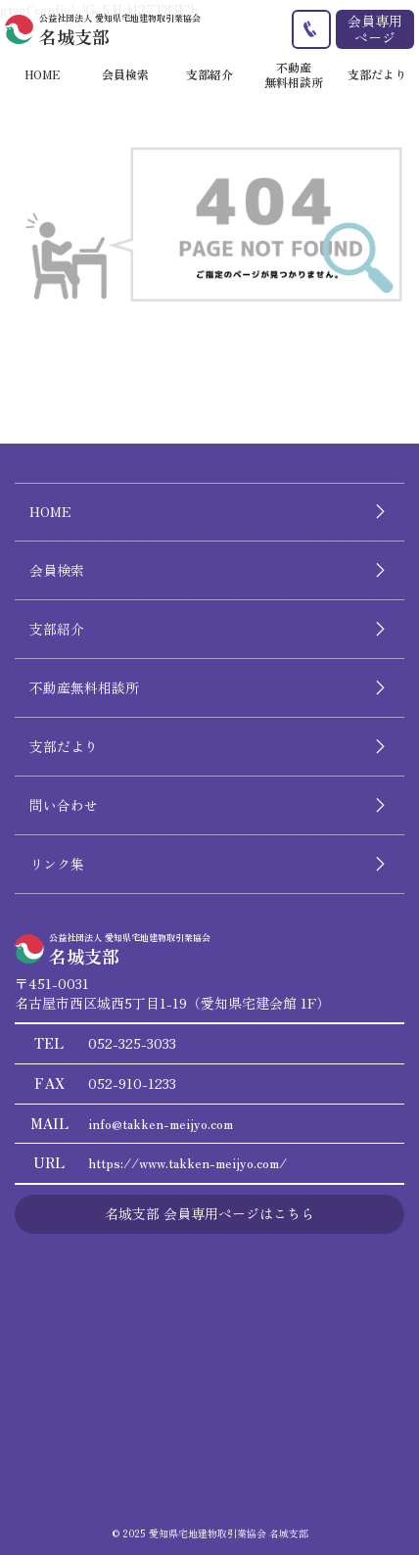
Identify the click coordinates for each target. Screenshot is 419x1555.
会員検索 (56, 570)
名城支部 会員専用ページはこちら (209, 1213)
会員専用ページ (375, 29)
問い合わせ (63, 805)
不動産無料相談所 (84, 687)
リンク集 (56, 863)
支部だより (63, 746)
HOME (50, 511)
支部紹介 (56, 628)
